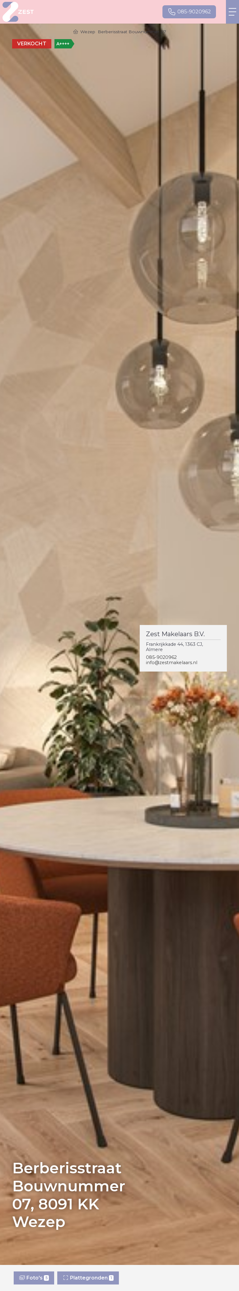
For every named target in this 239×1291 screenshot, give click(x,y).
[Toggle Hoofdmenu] (232, 12)
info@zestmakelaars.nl (171, 662)
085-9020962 (161, 657)
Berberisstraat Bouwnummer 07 (132, 31)
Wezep (87, 31)
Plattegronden (88, 1278)
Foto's (34, 1278)
